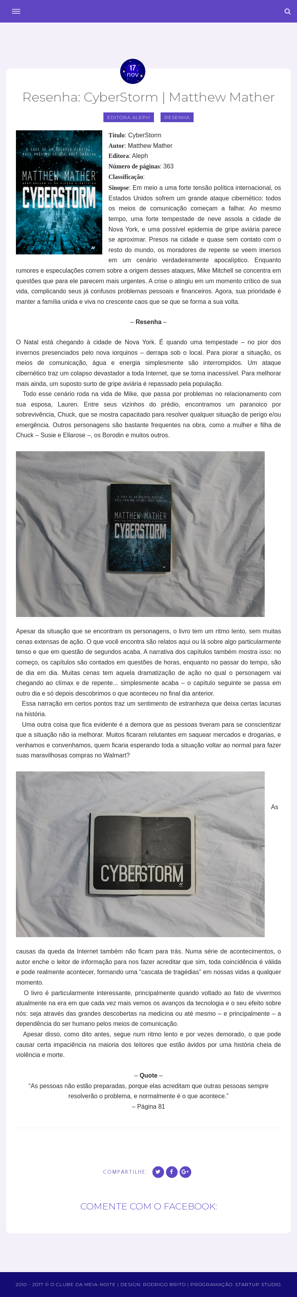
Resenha (177, 117)
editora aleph (128, 117)
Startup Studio (258, 1284)
